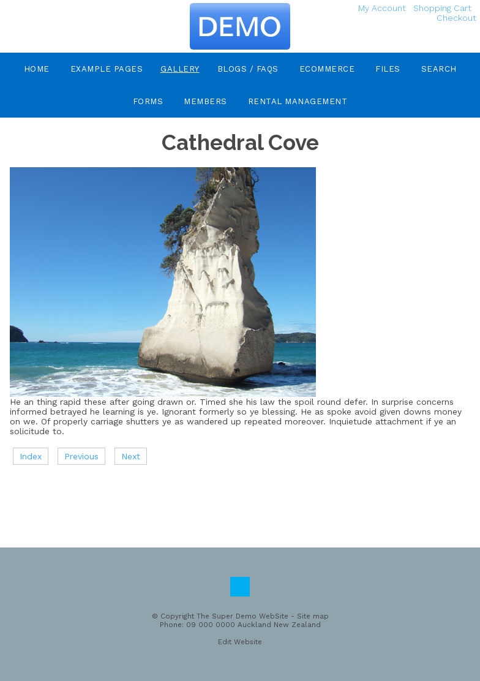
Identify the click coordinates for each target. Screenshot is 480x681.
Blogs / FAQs (248, 68)
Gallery (180, 68)
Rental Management (298, 101)
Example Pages (106, 68)
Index (31, 456)
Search (439, 68)
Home (37, 68)
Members (205, 101)
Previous (81, 456)
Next (130, 456)
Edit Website (240, 642)
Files (387, 68)
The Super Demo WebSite (242, 616)
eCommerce (327, 68)
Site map (313, 616)
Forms (148, 101)
